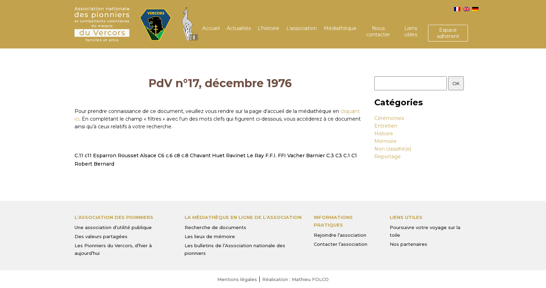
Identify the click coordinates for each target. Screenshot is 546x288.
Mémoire (385, 141)
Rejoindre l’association (340, 235)
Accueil (211, 28)
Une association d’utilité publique (113, 227)
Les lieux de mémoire (210, 236)
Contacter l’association (340, 244)
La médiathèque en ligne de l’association (243, 217)
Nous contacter (378, 31)
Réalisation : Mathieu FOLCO (295, 279)
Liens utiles (410, 31)
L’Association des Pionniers (114, 217)
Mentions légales (237, 279)
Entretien (385, 126)
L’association (301, 28)
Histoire (383, 133)
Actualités (239, 28)
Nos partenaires (408, 244)
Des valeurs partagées (101, 236)
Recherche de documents (215, 227)
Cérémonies (389, 118)
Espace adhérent (448, 33)
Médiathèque (340, 28)
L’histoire (268, 28)
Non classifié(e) (392, 149)
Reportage (387, 156)
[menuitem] (457, 9)
